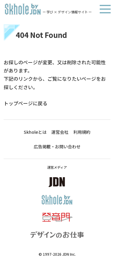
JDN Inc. (69, 254)
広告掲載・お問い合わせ (57, 146)
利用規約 (81, 132)
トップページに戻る (25, 103)
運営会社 (59, 132)
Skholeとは (35, 132)
